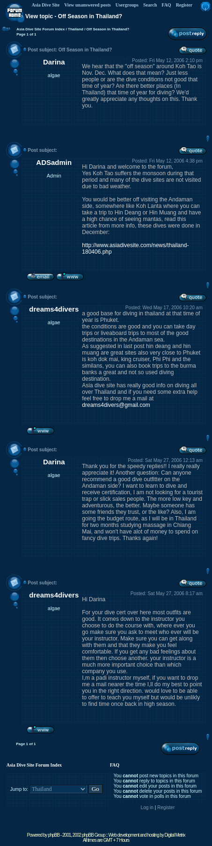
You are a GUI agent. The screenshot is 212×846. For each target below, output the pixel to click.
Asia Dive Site (45, 4)
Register (184, 4)
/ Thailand (74, 29)
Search (150, 4)
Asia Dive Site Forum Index (40, 29)
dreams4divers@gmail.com (116, 405)
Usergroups (127, 4)
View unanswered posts (87, 4)
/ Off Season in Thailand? (106, 29)
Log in (147, 807)
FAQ (166, 4)
